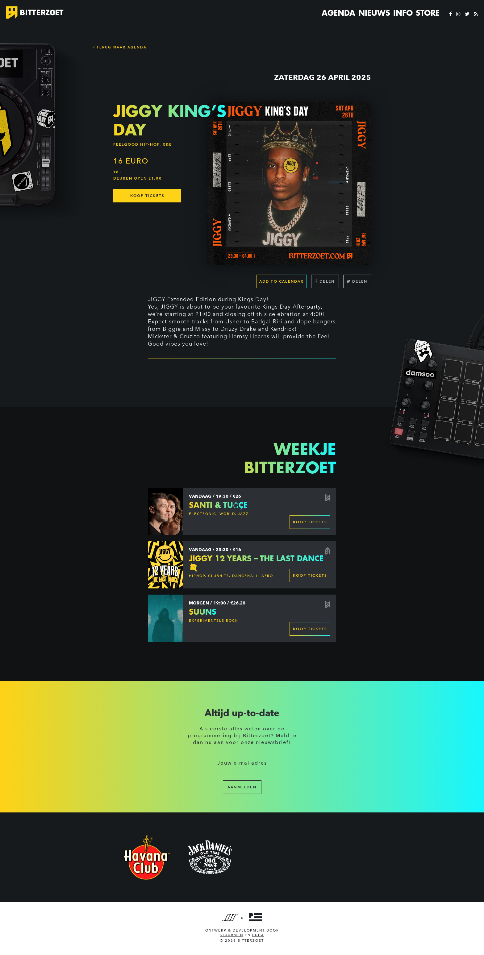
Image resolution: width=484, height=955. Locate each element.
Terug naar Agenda (120, 47)
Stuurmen (231, 935)
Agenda (338, 13)
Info (403, 13)
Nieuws (374, 13)
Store (428, 13)
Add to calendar (281, 281)
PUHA (258, 935)
